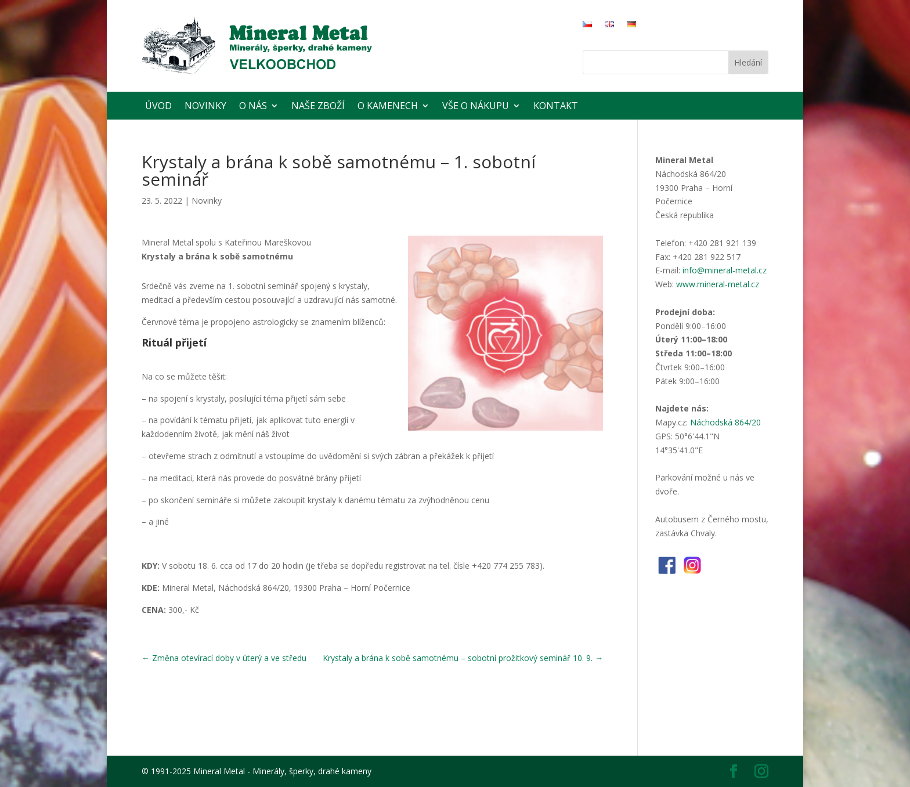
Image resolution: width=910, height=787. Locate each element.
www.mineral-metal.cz (717, 284)
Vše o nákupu (475, 105)
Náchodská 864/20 (725, 422)
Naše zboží (318, 105)
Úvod (158, 105)
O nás (253, 105)
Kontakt (555, 105)
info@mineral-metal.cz (724, 270)
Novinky (205, 105)
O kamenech (388, 105)
